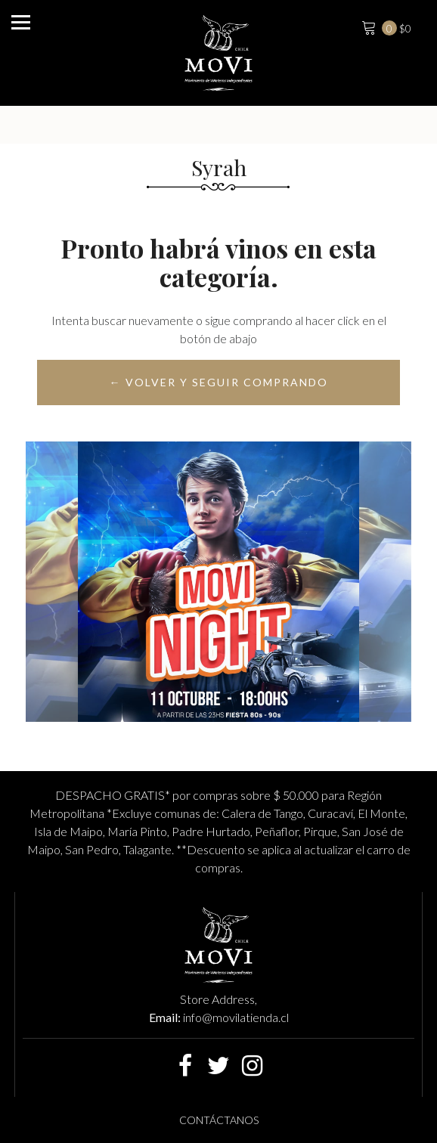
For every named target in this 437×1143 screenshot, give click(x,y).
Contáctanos (219, 1120)
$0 (384, 26)
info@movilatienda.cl (236, 1017)
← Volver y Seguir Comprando (219, 382)
